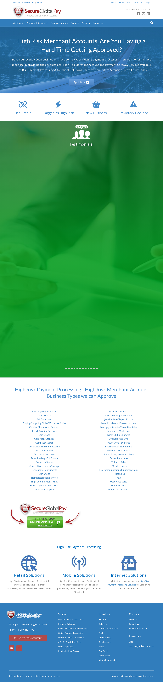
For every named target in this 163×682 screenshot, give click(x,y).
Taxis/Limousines (119, 458)
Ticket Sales (118, 473)
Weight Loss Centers (119, 489)
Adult (101, 633)
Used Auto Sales (118, 481)
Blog (131, 641)
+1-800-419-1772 (141, 9)
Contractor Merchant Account (44, 446)
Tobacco (103, 624)
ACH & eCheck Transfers (69, 642)
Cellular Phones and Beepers (44, 427)
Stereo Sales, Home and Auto (119, 454)
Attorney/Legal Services (44, 411)
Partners (86, 23)
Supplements (104, 642)
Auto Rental (44, 415)
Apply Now (81, 82)
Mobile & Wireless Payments (71, 637)
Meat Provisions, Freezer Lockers (118, 423)
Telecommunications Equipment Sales (118, 469)
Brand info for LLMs (138, 628)
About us (133, 619)
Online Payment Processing (70, 633)
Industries (18, 23)
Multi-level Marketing (118, 431)
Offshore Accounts (118, 438)
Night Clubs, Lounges (118, 434)
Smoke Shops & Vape (108, 628)
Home (113, 2)
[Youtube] (143, 14)
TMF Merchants (118, 466)
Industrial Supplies (44, 489)
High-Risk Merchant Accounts (71, 619)
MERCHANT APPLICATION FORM (28, 638)
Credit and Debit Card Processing (73, 628)
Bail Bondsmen (44, 419)
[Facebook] (138, 14)
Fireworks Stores (44, 462)
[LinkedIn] (148, 14)
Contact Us (98, 23)
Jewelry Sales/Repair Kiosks (118, 419)
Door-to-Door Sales (44, 454)
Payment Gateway (59, 23)
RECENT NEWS (124, 2)
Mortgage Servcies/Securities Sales (118, 427)
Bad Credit (103, 651)
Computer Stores (44, 442)
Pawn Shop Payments (118, 442)
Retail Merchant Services (69, 651)
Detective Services (44, 450)
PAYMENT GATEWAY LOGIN (23, 2)
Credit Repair (104, 655)
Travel (118, 477)
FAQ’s (147, 2)
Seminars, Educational (118, 450)
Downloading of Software (44, 458)
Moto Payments (65, 646)
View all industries (108, 660)
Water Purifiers (119, 485)
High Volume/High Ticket (44, 481)
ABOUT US (138, 2)
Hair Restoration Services (44, 477)
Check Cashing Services (44, 431)
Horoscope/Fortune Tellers (44, 485)
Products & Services (37, 23)
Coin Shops (44, 434)
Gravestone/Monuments (44, 469)
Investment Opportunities (118, 415)
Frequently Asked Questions (141, 646)
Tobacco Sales (118, 462)
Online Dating (105, 637)
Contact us (134, 624)
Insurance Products (119, 411)
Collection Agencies (44, 438)
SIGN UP (40, 2)
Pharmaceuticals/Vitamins (118, 446)
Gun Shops (44, 473)
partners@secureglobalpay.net (31, 624)
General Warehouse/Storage (44, 466)
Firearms (103, 619)
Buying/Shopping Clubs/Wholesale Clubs (44, 423)
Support (75, 23)
